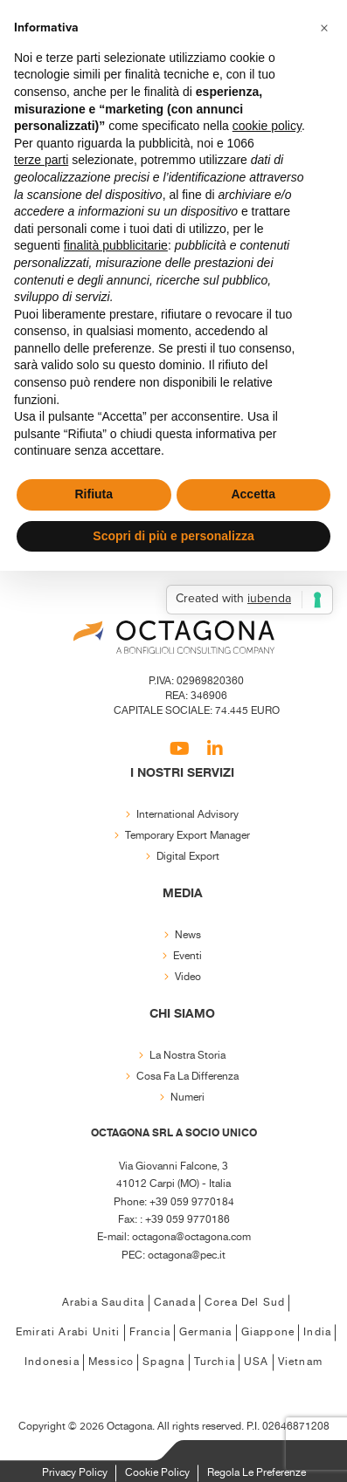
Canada (175, 1302)
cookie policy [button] (267, 126)
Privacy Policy (75, 1473)
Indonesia (52, 1362)
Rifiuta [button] (93, 494)
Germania (205, 1332)
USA (256, 1362)
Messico (111, 1362)
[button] (324, 28)
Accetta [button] (253, 494)
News (188, 935)
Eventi (187, 956)
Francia (149, 1332)
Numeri (187, 1097)
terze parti (41, 160)
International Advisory (187, 814)
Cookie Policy (157, 1473)
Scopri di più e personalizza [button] (173, 536)
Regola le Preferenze (256, 1473)
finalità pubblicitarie (116, 245)
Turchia (214, 1362)
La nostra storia (187, 1055)
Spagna (163, 1362)
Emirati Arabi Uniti (68, 1332)
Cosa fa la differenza (187, 1076)
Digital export (187, 856)
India (317, 1332)
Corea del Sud (245, 1302)
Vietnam (300, 1362)
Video (188, 977)
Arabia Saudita (103, 1302)
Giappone (268, 1332)
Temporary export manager (187, 835)
